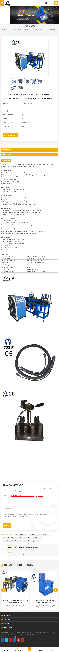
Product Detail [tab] (6, 163)
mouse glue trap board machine (30, 541)
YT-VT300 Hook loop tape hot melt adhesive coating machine (44, 605)
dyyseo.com (31, 638)
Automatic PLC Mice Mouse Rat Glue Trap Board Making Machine (15, 605)
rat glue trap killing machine (39, 538)
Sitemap (3, 638)
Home (4, 33)
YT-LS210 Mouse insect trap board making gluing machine (27, 499)
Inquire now (8, 139)
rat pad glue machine (10, 541)
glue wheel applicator (31, 544)
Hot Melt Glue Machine (15, 33)
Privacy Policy (16, 638)
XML (9, 638)
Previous (3, 593)
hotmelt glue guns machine (12, 544)
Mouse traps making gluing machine (34, 33)
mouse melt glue (21, 538)
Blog (51, 636)
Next (55, 593)
